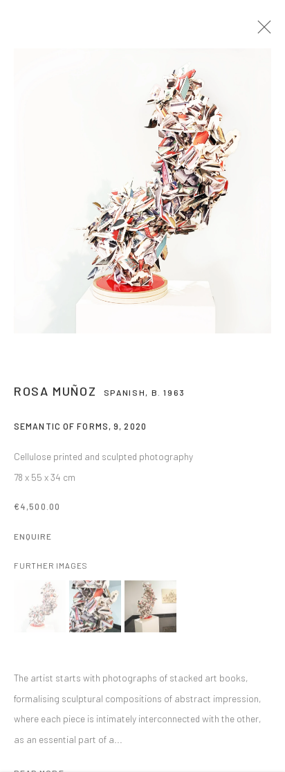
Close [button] (265, 31)
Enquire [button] (33, 541)
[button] (40, 611)
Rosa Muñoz (55, 395)
